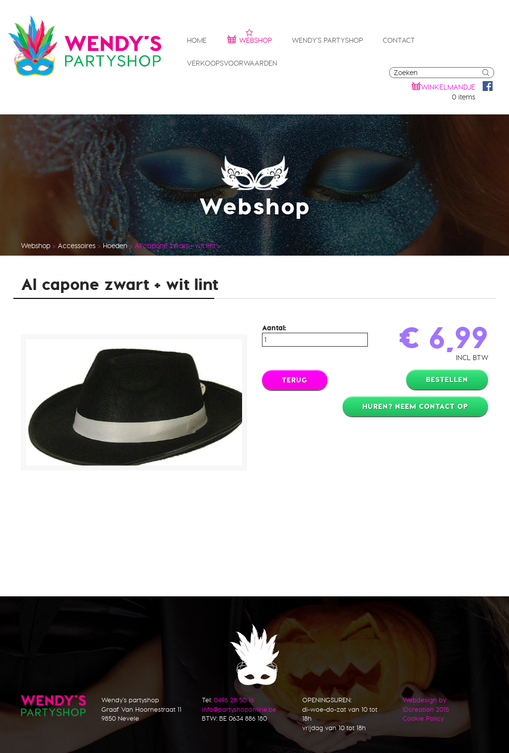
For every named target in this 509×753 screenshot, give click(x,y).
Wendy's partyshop (327, 40)
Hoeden (115, 246)
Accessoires (76, 246)
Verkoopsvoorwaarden (232, 63)
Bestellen (447, 379)
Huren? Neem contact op (415, 406)
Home (197, 40)
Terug (295, 380)
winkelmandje (448, 87)
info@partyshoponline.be (239, 709)
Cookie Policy (423, 718)
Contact (399, 40)
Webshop (249, 39)
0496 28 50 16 (234, 700)
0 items (463, 97)
